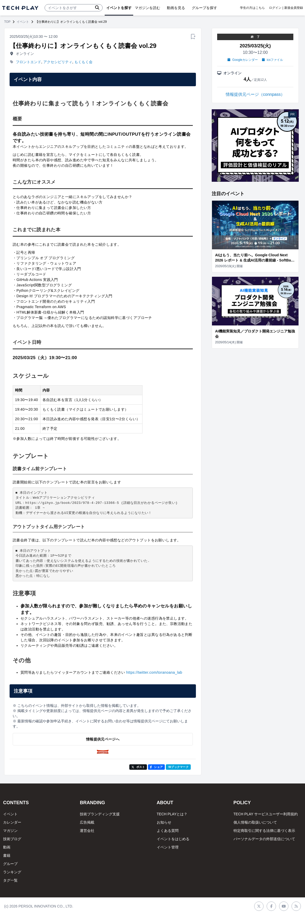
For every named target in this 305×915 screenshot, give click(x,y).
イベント (23, 22)
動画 (6, 847)
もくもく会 (83, 62)
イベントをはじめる (173, 839)
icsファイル (272, 60)
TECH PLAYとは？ (172, 814)
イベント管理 (168, 847)
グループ (10, 864)
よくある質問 (168, 831)
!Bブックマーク (178, 766)
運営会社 (87, 831)
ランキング (12, 872)
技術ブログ (12, 839)
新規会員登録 (293, 8)
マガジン (10, 831)
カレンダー (12, 822)
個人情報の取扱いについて (255, 822)
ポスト (138, 766)
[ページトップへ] (20, 8)
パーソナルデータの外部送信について (264, 839)
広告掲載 (87, 822)
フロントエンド (28, 62)
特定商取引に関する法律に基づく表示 (264, 831)
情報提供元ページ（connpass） (255, 94)
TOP (7, 22)
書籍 (6, 855)
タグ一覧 (10, 880)
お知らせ (164, 822)
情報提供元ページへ (102, 739)
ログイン (275, 8)
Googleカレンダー (243, 60)
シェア (156, 766)
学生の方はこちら (252, 8)
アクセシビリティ (57, 62)
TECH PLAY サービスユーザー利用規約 (265, 814)
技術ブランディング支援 (100, 814)
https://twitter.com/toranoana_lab (154, 672)
